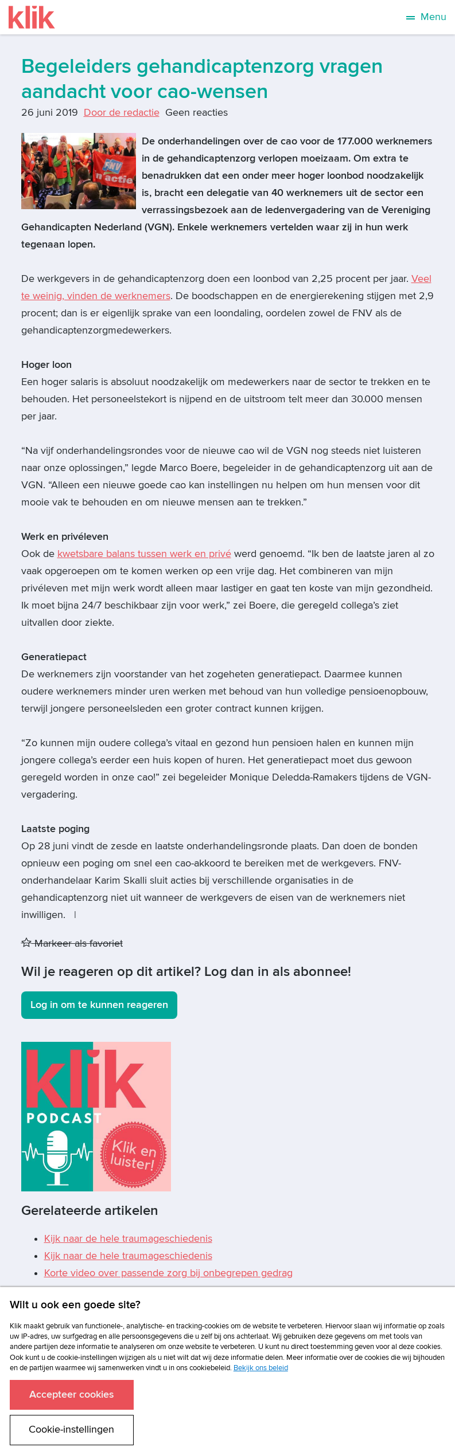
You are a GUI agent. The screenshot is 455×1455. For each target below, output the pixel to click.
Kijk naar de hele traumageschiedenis (128, 1239)
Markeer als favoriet (72, 944)
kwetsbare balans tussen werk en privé (144, 554)
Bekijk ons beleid (261, 1367)
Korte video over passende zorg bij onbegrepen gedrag (168, 1273)
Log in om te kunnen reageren (99, 1005)
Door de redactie (122, 113)
